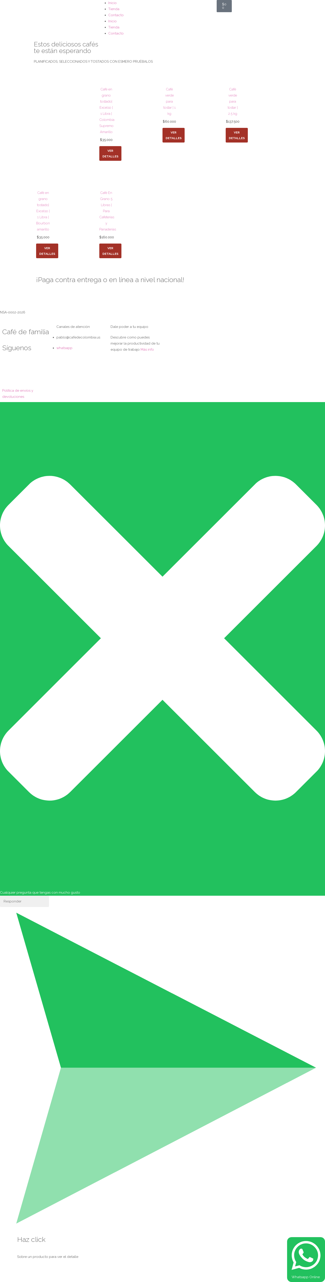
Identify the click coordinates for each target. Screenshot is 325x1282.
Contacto (116, 15)
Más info (147, 350)
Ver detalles (110, 153)
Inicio (112, 3)
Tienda (113, 9)
